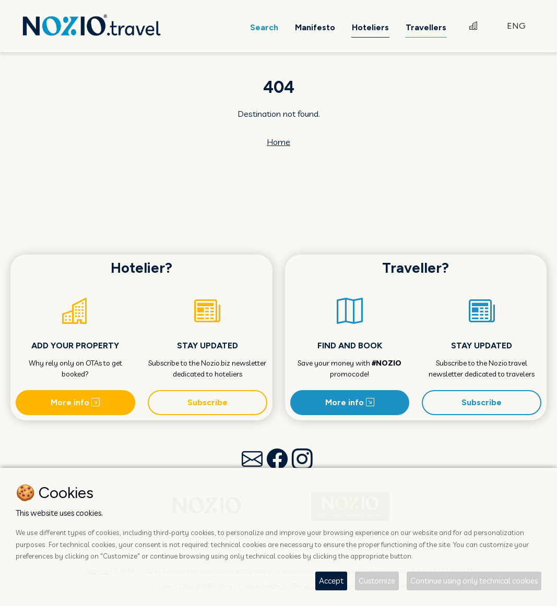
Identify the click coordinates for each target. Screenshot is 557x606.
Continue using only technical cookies (474, 581)
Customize (377, 581)
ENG (516, 26)
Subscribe (207, 402)
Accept (331, 581)
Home (278, 142)
